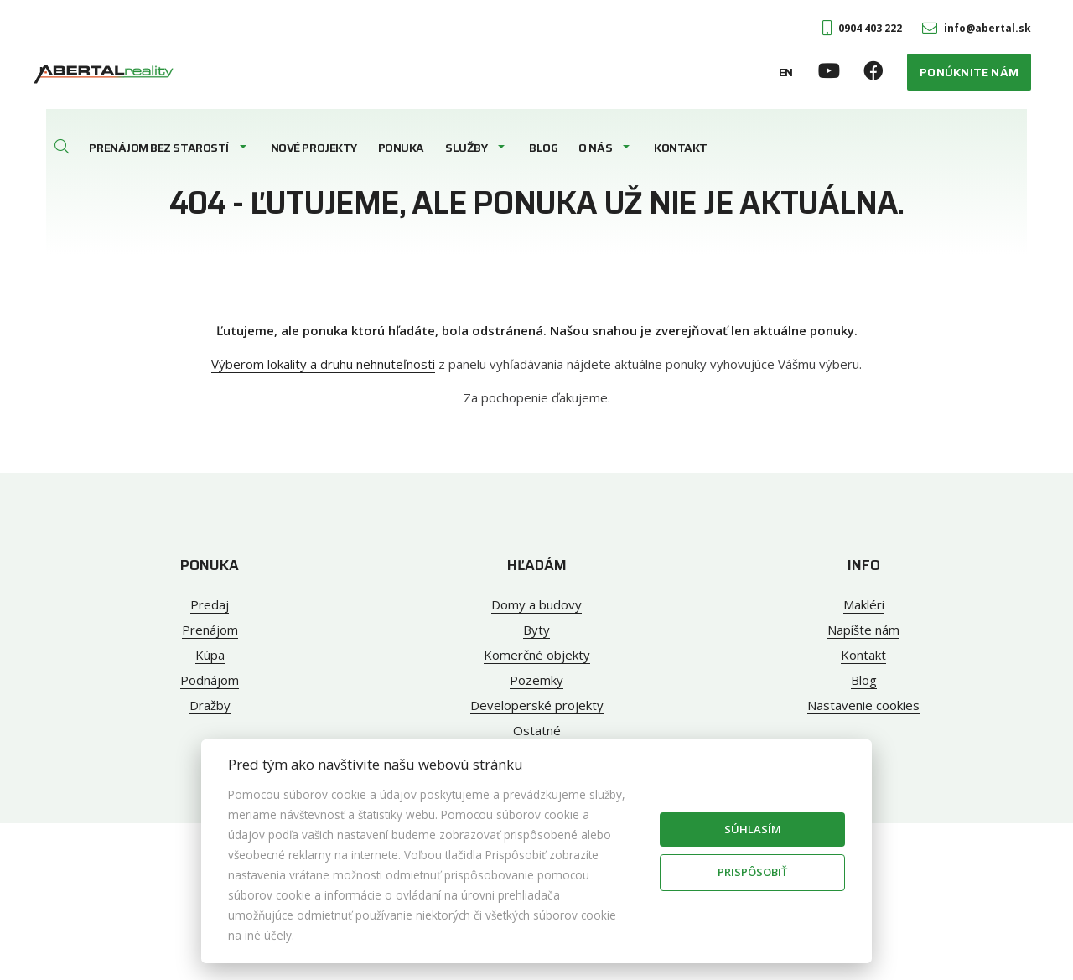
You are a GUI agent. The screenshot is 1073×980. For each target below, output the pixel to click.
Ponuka (401, 147)
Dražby (210, 705)
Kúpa (210, 654)
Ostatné (537, 730)
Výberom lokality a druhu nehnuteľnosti (323, 363)
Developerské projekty (537, 705)
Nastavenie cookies (863, 705)
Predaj (209, 604)
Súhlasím (752, 829)
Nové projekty (314, 147)
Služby (466, 147)
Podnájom (209, 679)
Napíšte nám (863, 629)
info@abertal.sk (976, 28)
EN (786, 72)
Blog (543, 147)
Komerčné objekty (537, 654)
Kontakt (681, 147)
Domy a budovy (536, 604)
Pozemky (536, 679)
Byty (536, 629)
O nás (595, 147)
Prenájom (210, 629)
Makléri (863, 604)
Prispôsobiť (752, 871)
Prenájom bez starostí (158, 147)
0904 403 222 (862, 28)
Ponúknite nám (969, 72)
